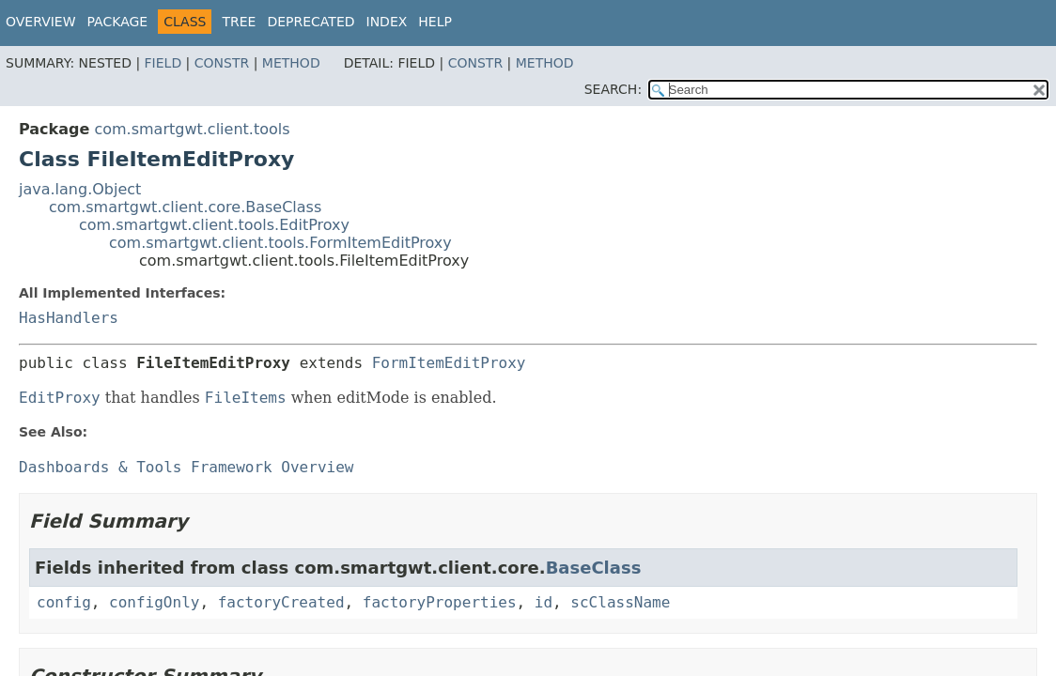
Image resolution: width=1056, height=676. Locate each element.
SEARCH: (613, 89)
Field (163, 62)
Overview (41, 21)
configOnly (154, 602)
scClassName (620, 602)
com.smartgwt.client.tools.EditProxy (214, 225)
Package (117, 21)
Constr (221, 62)
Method (291, 62)
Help (435, 21)
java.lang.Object (80, 189)
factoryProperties (440, 602)
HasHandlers (68, 318)
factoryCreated (281, 602)
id (543, 602)
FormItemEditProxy (449, 363)
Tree (239, 21)
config (64, 602)
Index (387, 21)
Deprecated (310, 21)
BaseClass (594, 567)
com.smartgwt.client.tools (191, 129)
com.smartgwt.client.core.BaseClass (185, 207)
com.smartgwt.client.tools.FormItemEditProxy (280, 243)
